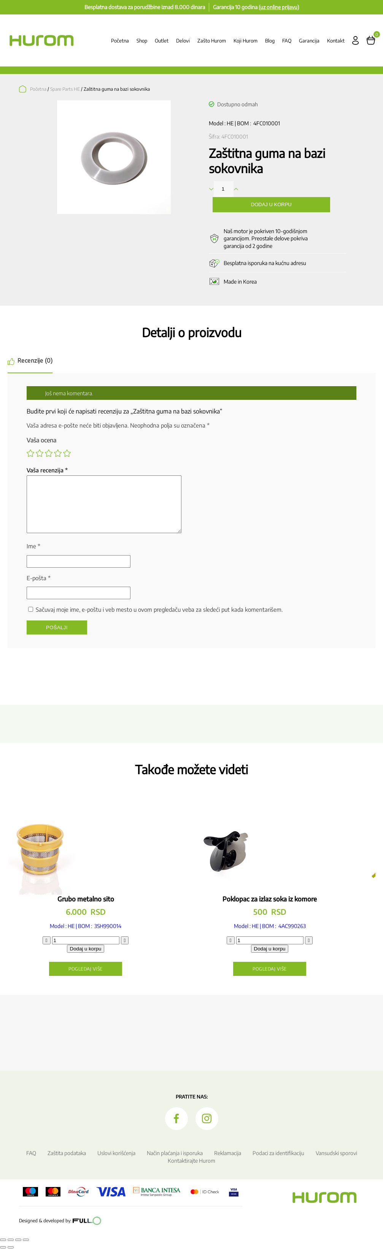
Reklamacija (227, 1162)
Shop (142, 41)
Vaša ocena (41, 440)
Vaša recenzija (47, 470)
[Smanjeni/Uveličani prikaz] (3, 1249)
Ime (33, 555)
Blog (270, 41)
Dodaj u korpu (271, 204)
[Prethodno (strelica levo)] (3, 1256)
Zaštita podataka (67, 1162)
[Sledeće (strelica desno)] (11, 1256)
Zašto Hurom (211, 41)
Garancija (309, 41)
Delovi (183, 41)
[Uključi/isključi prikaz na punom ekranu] (11, 1249)
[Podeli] (18, 1249)
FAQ (286, 41)
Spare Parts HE (65, 89)
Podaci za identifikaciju (278, 1162)
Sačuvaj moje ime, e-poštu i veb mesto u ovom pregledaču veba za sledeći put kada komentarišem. (159, 618)
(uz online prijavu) (278, 7)
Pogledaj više (100, 978)
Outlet (161, 41)
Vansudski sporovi (336, 1162)
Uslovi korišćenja (116, 1162)
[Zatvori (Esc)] (26, 1249)
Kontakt (336, 41)
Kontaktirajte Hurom (191, 1169)
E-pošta (39, 587)
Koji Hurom (245, 41)
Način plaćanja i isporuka (175, 1162)
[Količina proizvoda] (99, 949)
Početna (120, 41)
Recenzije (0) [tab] (36, 360)
